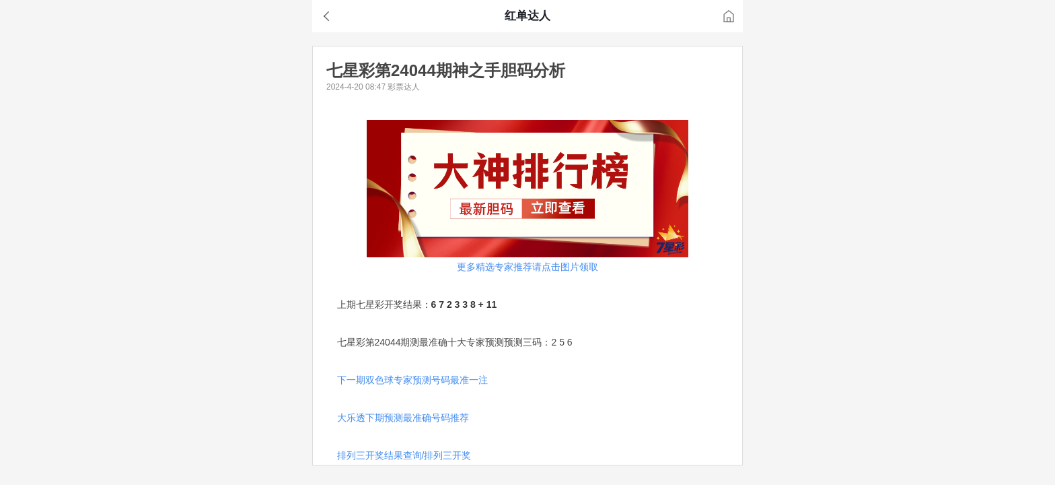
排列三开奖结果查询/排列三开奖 (404, 455)
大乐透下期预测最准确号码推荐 (403, 417)
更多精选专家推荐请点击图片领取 (527, 266)
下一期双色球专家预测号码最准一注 (412, 380)
